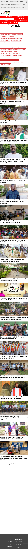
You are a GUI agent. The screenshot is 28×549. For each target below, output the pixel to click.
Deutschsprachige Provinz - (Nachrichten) (11, 38)
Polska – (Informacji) (6, 55)
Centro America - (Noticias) (7, 36)
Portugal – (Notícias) (6, 53)
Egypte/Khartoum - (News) (7, 42)
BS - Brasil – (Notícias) (18, 30)
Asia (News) (8, 30)
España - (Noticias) (5, 40)
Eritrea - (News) (18, 42)
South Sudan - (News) (5, 57)
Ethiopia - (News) (5, 45)
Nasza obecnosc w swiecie (18, 546)
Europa (8, 64)
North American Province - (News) (9, 51)
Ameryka (3, 64)
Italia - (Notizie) (14, 45)
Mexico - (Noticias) (19, 47)
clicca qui (9, 6)
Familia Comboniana (18, 542)
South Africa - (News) (17, 55)
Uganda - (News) (15, 62)
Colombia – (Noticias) (17, 34)
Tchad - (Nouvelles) (5, 62)
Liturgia (9, 544)
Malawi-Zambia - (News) (19, 49)
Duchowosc (9, 541)
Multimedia (9, 546)
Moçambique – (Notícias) (6, 49)
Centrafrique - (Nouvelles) (19, 32)
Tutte (2, 30)
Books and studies (18, 541)
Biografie (9, 539)
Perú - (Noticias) (16, 53)
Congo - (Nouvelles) (5, 34)
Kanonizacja (9, 543)
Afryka (22, 62)
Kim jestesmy (18, 544)
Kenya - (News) (23, 45)
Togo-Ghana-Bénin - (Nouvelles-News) (9, 60)
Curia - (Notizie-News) (6, 32)
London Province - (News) (6, 47)
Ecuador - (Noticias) (16, 40)
